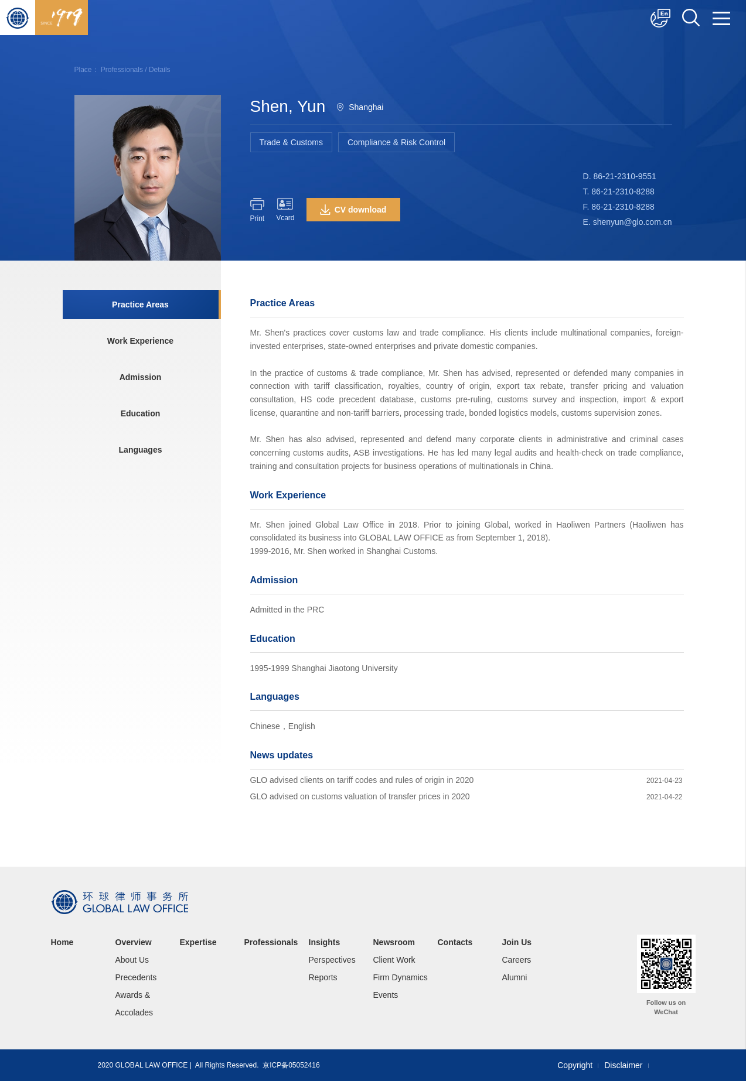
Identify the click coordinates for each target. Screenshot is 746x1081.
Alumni (514, 977)
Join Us (517, 942)
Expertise (198, 942)
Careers (517, 959)
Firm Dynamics (400, 977)
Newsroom (394, 942)
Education (141, 413)
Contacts (455, 942)
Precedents (136, 977)
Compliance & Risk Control (396, 142)
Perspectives (332, 959)
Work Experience (140, 340)
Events (385, 995)
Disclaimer (623, 1065)
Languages (140, 449)
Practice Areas (140, 304)
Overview (133, 942)
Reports (323, 977)
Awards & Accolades (134, 1003)
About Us (132, 959)
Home (62, 942)
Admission (141, 377)
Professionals (122, 70)
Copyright (574, 1065)
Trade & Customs (291, 142)
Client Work (394, 959)
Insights (324, 942)
